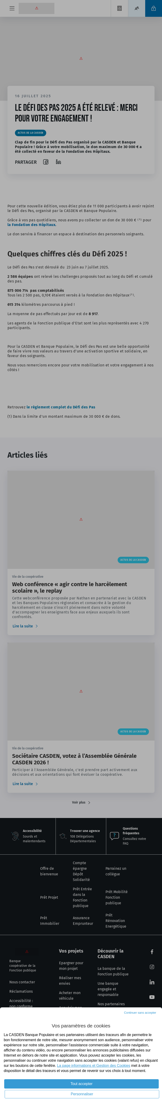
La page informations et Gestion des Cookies (93, 1066)
